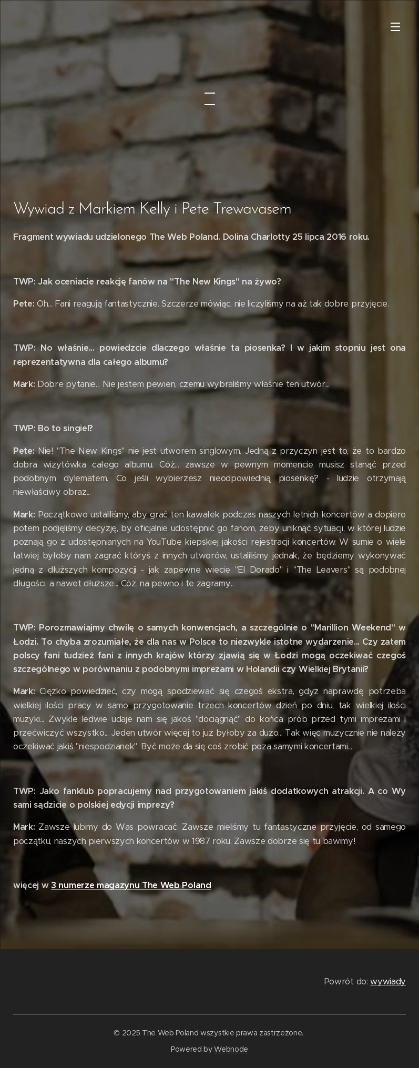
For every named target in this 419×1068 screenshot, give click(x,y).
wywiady (388, 981)
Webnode (231, 1049)
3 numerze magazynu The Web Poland (131, 885)
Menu (395, 26)
